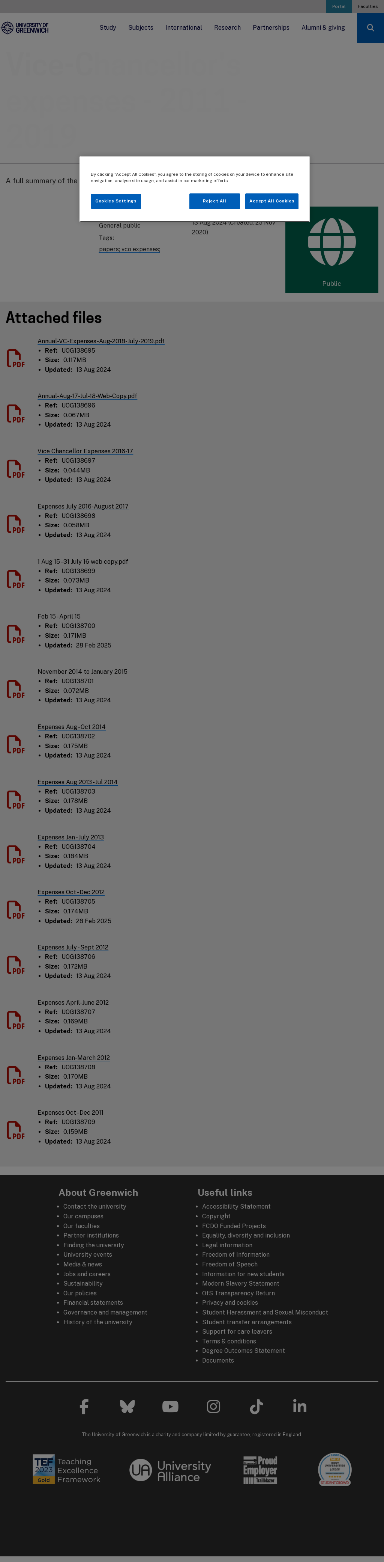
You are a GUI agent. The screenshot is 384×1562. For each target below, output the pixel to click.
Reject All (214, 201)
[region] (195, 189)
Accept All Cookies (271, 201)
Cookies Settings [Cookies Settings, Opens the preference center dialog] (115, 201)
